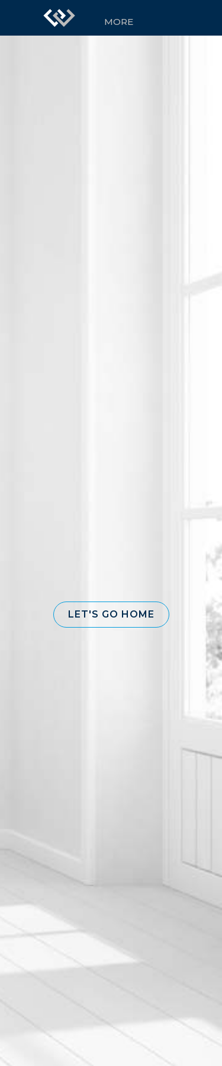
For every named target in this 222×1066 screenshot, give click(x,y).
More (118, 21)
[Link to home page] (59, 18)
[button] (111, 615)
